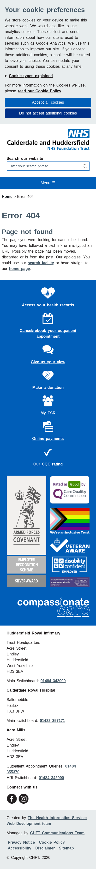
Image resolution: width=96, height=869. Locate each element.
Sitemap (66, 848)
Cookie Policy (52, 842)
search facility (41, 263)
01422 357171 (52, 721)
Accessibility (19, 848)
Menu (48, 183)
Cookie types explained (31, 76)
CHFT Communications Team (57, 833)
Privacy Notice (21, 842)
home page (19, 269)
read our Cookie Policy (39, 91)
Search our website (25, 158)
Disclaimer (45, 848)
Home (7, 197)
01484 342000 (53, 681)
